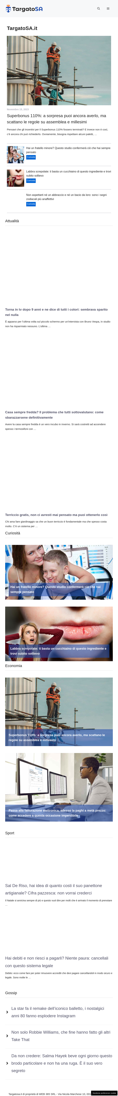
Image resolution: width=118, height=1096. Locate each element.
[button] (98, 8)
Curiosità (31, 157)
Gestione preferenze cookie (104, 1093)
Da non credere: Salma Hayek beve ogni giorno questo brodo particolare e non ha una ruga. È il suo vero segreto (61, 1063)
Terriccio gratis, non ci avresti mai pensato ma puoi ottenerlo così (56, 515)
